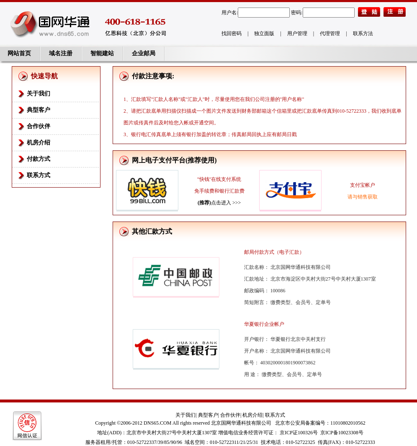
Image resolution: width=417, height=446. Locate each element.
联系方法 (363, 33)
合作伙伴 (38, 126)
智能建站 (102, 53)
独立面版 (264, 33)
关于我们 (38, 93)
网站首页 (19, 53)
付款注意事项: (153, 76)
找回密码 (231, 33)
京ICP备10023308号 (341, 433)
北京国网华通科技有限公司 (241, 423)
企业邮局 (143, 53)
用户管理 (297, 33)
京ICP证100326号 (299, 433)
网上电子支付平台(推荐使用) (174, 160)
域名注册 (60, 53)
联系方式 (38, 175)
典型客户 (38, 110)
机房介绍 (38, 142)
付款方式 (38, 159)
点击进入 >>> (219, 203)
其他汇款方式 (152, 231)
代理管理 (330, 33)
